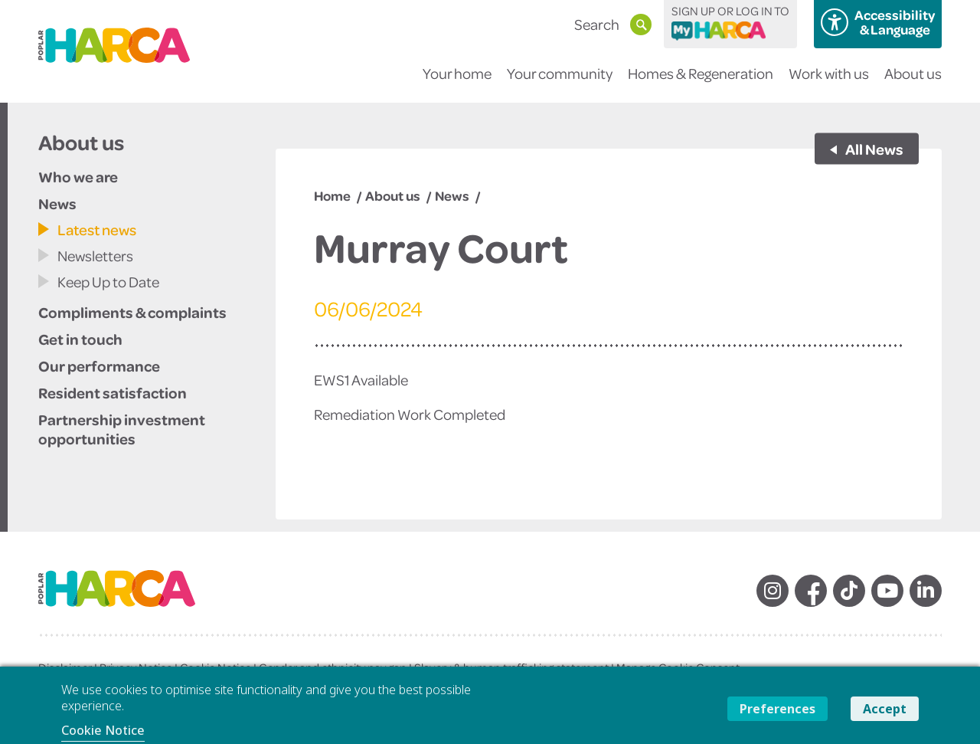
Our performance (99, 365)
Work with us (829, 83)
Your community (559, 83)
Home (332, 195)
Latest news (96, 229)
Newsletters (95, 255)
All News (873, 149)
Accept (884, 708)
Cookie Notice (103, 730)
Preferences (777, 708)
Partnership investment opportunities (121, 428)
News (57, 203)
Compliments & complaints (132, 312)
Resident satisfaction (112, 392)
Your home (457, 83)
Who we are (78, 176)
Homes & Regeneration (700, 83)
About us (913, 83)
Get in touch (80, 339)
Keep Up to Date (108, 281)
